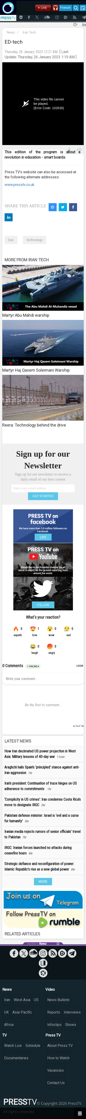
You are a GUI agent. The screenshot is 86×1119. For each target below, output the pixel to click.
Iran (11, 240)
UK (6, 1012)
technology (35, 240)
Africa (9, 1024)
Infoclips (54, 1024)
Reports (53, 1012)
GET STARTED (43, 496)
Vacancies (55, 1070)
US (36, 1000)
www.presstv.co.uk (19, 184)
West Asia (22, 1000)
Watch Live (13, 1045)
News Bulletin (58, 1000)
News (11, 32)
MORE (43, 881)
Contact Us (56, 1083)
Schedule (32, 1045)
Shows (70, 1024)
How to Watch (58, 1058)
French (65, 8)
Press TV (53, 1035)
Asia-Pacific (22, 1012)
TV (4, 1035)
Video (50, 989)
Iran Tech (29, 32)
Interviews (72, 1012)
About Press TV (60, 1045)
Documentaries (16, 1058)
